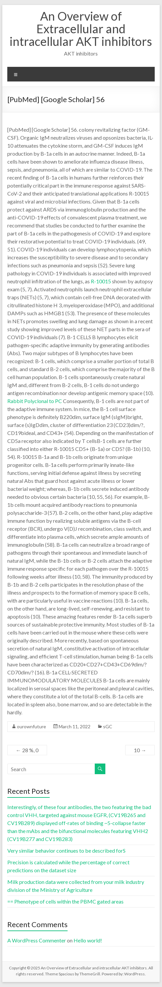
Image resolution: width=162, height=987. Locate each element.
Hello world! (88, 940)
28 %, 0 (27, 750)
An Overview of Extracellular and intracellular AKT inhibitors (81, 29)
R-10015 (101, 281)
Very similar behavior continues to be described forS (66, 850)
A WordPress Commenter (36, 940)
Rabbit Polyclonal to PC (34, 401)
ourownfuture (31, 726)
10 (140, 750)
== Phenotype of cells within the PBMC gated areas (65, 901)
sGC (107, 726)
